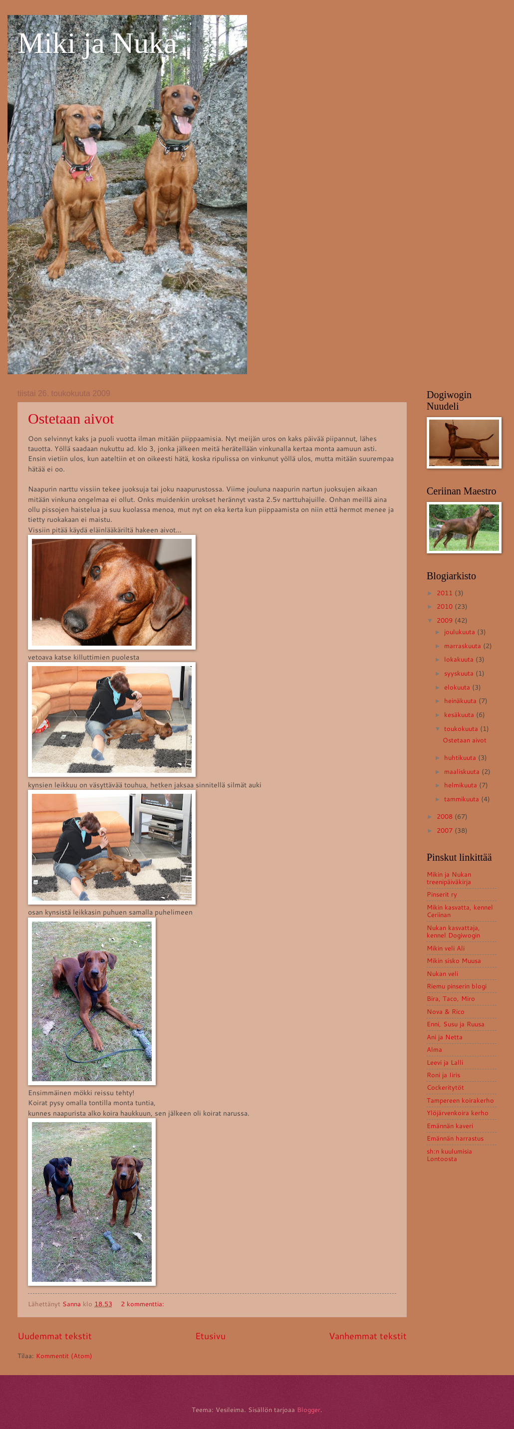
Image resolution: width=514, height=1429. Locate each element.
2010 (446, 606)
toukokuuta (462, 728)
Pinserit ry (442, 894)
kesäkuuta (460, 714)
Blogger (308, 1409)
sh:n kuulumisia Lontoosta (449, 1155)
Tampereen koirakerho (460, 1100)
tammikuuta (462, 798)
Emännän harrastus (455, 1138)
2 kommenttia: (143, 1303)
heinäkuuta (461, 700)
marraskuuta (463, 645)
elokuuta (458, 687)
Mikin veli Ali (446, 948)
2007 (446, 830)
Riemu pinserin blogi (457, 985)
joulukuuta (460, 631)
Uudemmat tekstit (54, 1335)
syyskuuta (460, 673)
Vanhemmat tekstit (368, 1335)
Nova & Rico (446, 1011)
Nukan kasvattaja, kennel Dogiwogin (453, 931)
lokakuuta (460, 659)
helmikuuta (461, 784)
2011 (446, 592)
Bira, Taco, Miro (451, 998)
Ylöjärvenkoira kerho (458, 1112)
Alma (434, 1049)
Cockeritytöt (445, 1087)
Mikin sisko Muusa (454, 960)
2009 (446, 620)
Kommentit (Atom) (64, 1355)
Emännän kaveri (450, 1125)
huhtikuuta (461, 757)
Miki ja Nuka (97, 42)
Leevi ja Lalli (445, 1062)
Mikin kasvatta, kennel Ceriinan (460, 911)
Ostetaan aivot (71, 418)
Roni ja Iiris (443, 1074)
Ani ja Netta (445, 1036)
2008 (446, 816)
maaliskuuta (463, 771)
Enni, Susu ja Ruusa (456, 1023)
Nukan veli (442, 973)
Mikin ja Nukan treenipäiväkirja (449, 878)
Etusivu (210, 1335)
